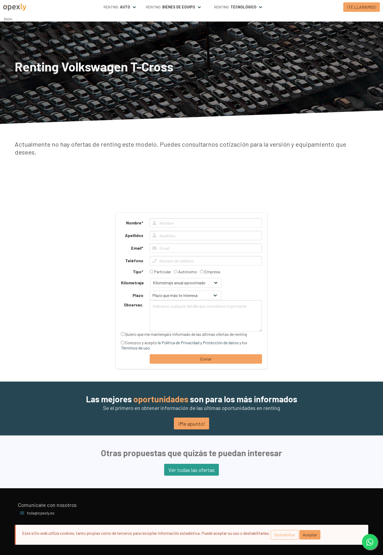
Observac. (133, 304)
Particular (160, 271)
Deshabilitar (284, 534)
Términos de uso (135, 347)
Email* (137, 247)
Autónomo (185, 271)
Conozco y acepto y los (184, 345)
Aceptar (310, 534)
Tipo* (138, 271)
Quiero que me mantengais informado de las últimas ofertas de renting (184, 334)
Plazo (138, 295)
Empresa (210, 271)
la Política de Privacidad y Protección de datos (198, 342)
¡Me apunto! (191, 423)
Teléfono (134, 260)
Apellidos (134, 235)
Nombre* (134, 222)
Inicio (8, 19)
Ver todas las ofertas (191, 470)
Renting (117, 7)
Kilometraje (132, 282)
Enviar (205, 358)
